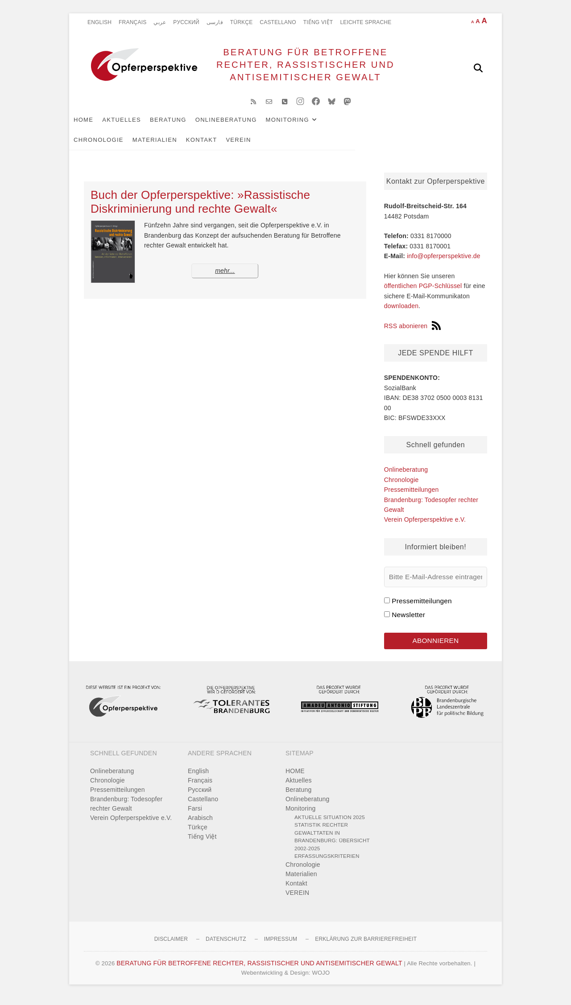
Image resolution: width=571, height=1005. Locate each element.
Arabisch (200, 824)
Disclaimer (171, 946)
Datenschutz (226, 946)
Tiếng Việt (318, 22)
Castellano (278, 22)
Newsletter (408, 620)
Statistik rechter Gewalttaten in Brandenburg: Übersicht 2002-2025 (332, 844)
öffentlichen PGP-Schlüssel (423, 292)
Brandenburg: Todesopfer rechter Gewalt (126, 811)
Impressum (280, 946)
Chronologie (366, 125)
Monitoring (302, 125)
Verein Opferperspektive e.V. (425, 525)
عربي (159, 22)
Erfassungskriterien (327, 863)
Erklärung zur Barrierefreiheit (366, 946)
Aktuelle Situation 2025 (329, 824)
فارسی (215, 22)
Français (132, 22)
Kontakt (104, 145)
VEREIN (140, 145)
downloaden (401, 311)
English (99, 22)
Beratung (183, 125)
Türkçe (241, 22)
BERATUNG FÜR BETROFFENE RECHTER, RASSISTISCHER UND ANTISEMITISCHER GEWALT (302, 67)
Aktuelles (136, 125)
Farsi (195, 815)
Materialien (422, 125)
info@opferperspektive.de (443, 261)
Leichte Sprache (365, 22)
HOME (98, 125)
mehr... (225, 276)
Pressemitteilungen (411, 495)
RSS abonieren (412, 331)
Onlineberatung (241, 125)
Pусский (186, 22)
